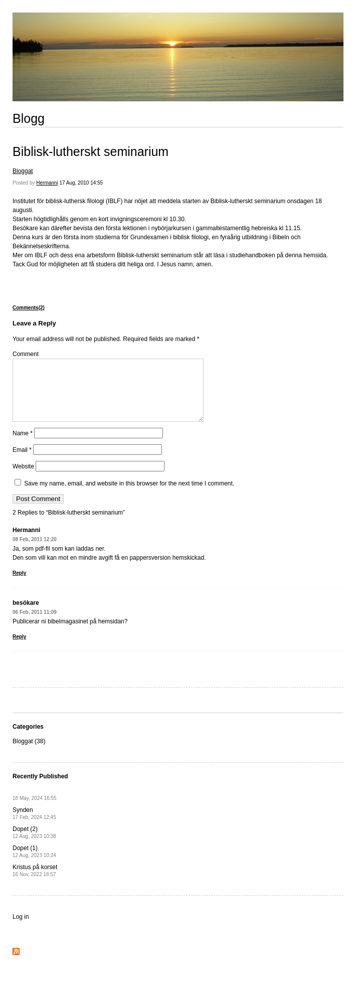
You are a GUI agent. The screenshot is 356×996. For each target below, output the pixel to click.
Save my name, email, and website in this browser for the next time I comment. (129, 495)
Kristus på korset (35, 882)
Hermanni (47, 183)
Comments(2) (29, 307)
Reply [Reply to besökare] (19, 648)
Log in (21, 928)
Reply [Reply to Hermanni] (19, 585)
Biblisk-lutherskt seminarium (90, 151)
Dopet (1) (34, 863)
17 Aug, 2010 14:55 (81, 183)
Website (23, 478)
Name (23, 445)
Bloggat (23, 171)
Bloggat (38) (29, 753)
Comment (26, 354)
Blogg (29, 118)
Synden (34, 825)
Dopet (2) (34, 844)
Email (22, 461)
